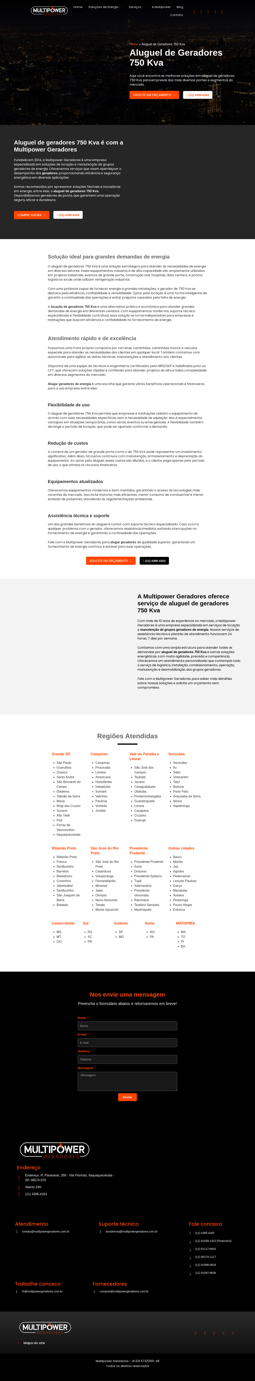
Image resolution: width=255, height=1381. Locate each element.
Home (78, 7)
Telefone (84, 1051)
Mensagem (86, 1068)
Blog (180, 7)
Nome (82, 1017)
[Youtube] (222, 12)
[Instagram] (194, 12)
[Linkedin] (201, 12)
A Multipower (161, 7)
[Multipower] (178, 1168)
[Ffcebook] (208, 12)
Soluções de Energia (105, 7)
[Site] (49, 11)
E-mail (82, 1034)
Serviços (137, 7)
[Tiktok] (215, 12)
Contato (176, 15)
